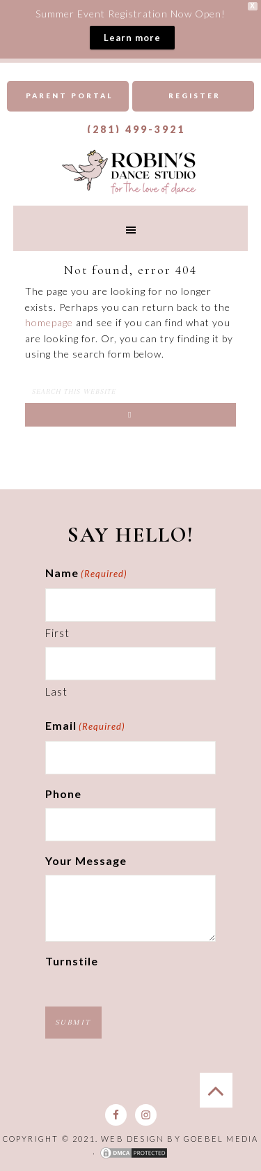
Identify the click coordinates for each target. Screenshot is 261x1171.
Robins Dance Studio (130, 171)
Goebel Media (221, 1138)
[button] (130, 228)
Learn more (132, 37)
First (57, 633)
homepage (49, 322)
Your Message (86, 860)
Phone (63, 793)
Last (56, 691)
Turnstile (71, 960)
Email (85, 727)
